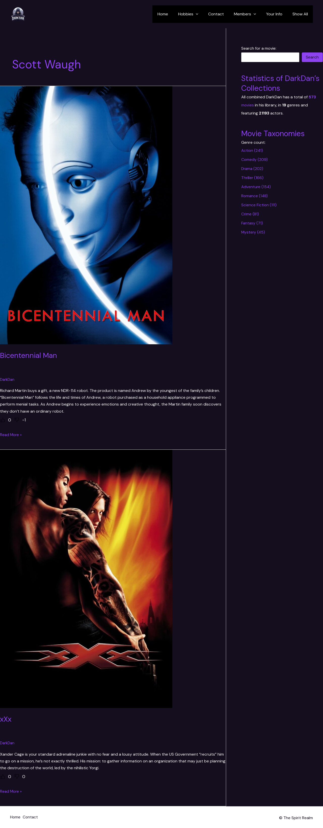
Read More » (11, 434)
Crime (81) (250, 214)
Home (174, 14)
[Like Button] (2, 419)
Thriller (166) (252, 177)
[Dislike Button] (16, 419)
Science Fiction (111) (259, 205)
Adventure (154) (256, 186)
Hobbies (197, 14)
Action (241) (252, 150)
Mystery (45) (253, 232)
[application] (204, 14)
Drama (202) (253, 168)
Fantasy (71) (252, 223)
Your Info (277, 14)
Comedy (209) (254, 159)
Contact (223, 14)
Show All (301, 14)
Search (312, 57)
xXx (6, 719)
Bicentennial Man (30, 355)
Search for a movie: (258, 48)
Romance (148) (254, 195)
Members (250, 14)
